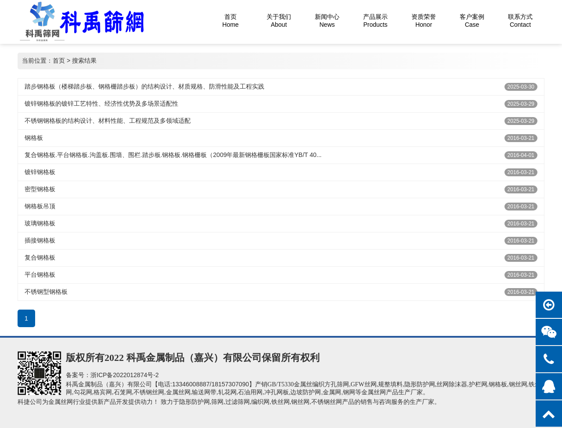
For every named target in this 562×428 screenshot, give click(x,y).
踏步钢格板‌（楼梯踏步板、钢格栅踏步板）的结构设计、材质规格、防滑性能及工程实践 (144, 86)
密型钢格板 (40, 189)
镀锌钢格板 (40, 171)
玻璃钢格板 (40, 223)
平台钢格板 (40, 274)
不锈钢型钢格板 (46, 291)
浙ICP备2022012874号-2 (124, 374)
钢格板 (34, 137)
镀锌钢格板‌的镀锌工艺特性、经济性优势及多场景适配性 (101, 103)
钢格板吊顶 (40, 206)
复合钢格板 (40, 257)
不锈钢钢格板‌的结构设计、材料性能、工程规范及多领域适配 (108, 120)
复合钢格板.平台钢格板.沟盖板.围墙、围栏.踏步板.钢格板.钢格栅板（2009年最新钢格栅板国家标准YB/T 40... (173, 154)
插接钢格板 (40, 240)
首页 (59, 60)
